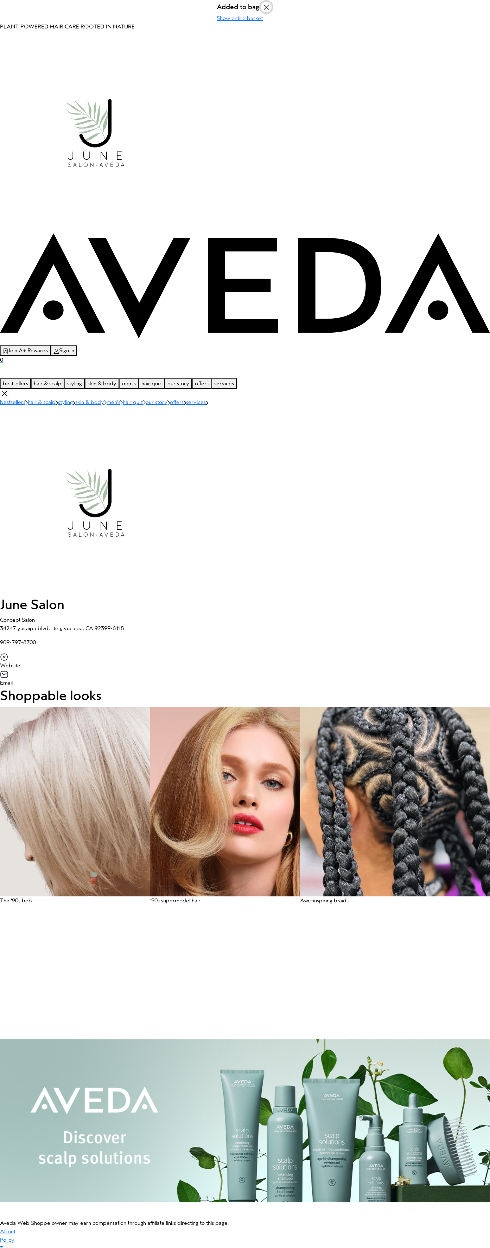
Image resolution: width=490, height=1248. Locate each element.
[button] (71, 808)
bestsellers (15, 383)
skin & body (102, 383)
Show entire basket (240, 18)
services (224, 383)
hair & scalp (48, 383)
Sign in (63, 350)
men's (129, 383)
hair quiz (151, 383)
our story (178, 383)
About (7, 1231)
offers (202, 383)
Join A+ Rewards (25, 350)
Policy (7, 1240)
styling (74, 383)
